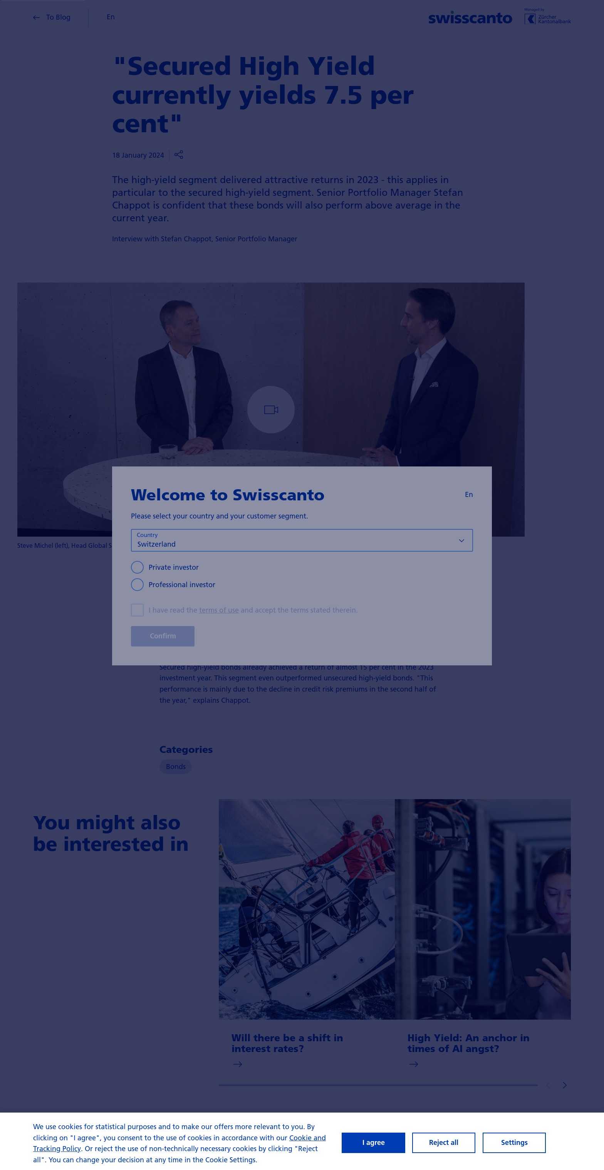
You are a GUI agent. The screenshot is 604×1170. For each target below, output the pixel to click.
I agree (373, 1142)
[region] (302, 1141)
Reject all (443, 1142)
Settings (514, 1142)
